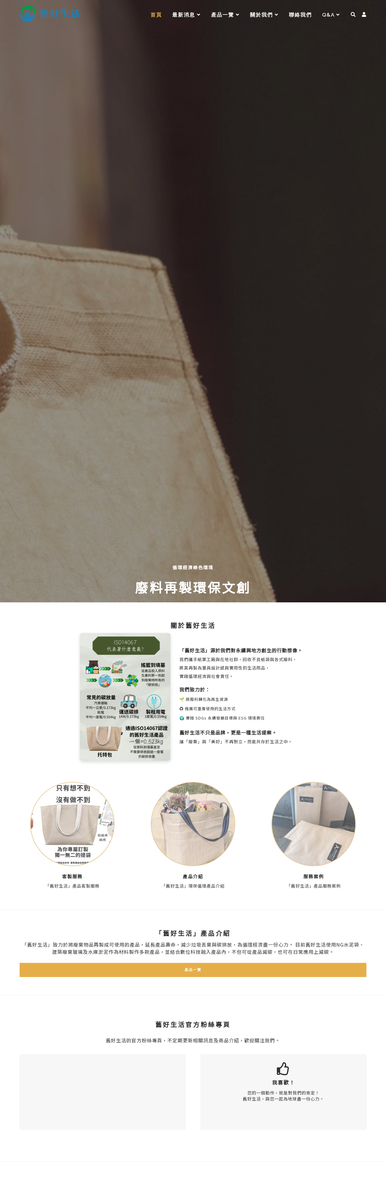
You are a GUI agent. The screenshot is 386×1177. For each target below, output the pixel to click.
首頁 (156, 15)
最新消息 (186, 15)
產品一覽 (225, 15)
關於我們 (264, 15)
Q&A (331, 15)
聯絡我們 (300, 15)
